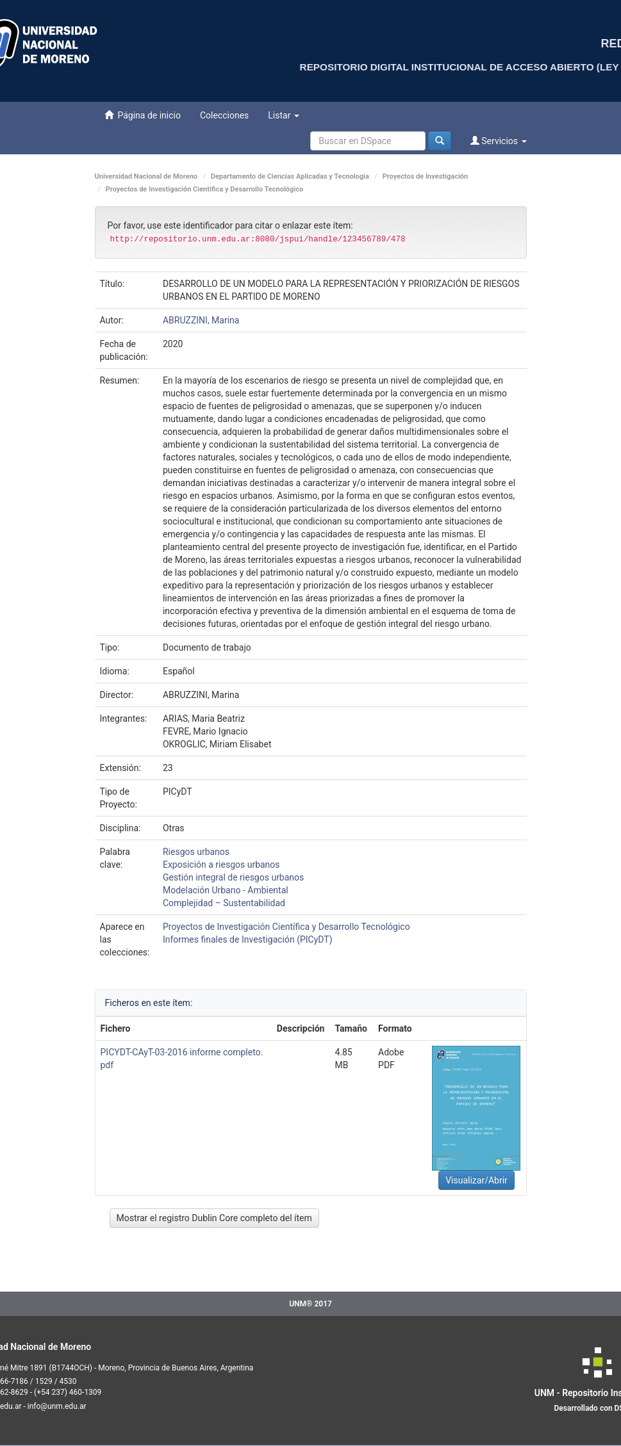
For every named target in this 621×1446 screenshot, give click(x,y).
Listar (283, 115)
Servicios (498, 140)
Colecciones (224, 115)
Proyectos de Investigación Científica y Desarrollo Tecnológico (204, 189)
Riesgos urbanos (196, 852)
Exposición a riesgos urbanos (221, 864)
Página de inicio (142, 115)
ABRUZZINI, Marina (201, 320)
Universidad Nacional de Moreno (146, 176)
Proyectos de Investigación (425, 176)
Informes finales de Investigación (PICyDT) (248, 939)
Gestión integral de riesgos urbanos (233, 877)
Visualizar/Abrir (476, 1180)
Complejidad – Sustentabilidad (224, 903)
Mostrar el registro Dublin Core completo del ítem (214, 1218)
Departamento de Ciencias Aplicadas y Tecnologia (290, 176)
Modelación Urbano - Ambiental (225, 890)
